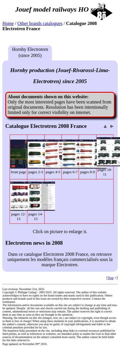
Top (111, 278)
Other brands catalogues (40, 23)
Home (8, 23)
